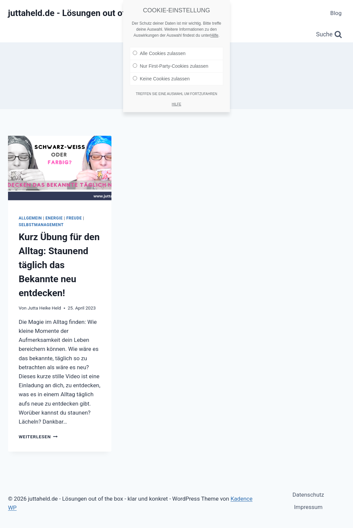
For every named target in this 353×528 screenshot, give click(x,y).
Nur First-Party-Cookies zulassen (170, 64)
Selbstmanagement (41, 224)
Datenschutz (308, 494)
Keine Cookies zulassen (161, 77)
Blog (336, 13)
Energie (54, 218)
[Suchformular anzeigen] (329, 34)
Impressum (308, 507)
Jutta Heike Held (44, 308)
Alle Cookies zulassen (159, 52)
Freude (74, 218)
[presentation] (59, 170)
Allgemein (30, 218)
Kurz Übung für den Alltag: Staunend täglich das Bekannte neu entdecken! (59, 265)
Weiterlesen (38, 436)
